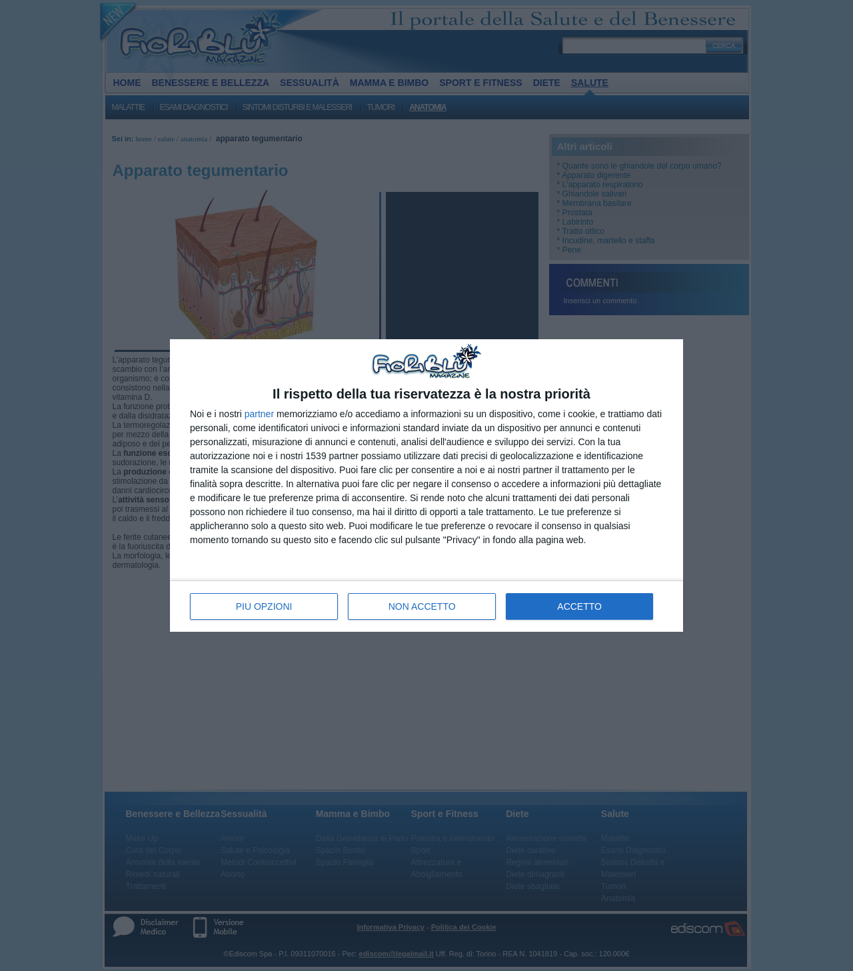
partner (259, 414)
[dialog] (426, 485)
